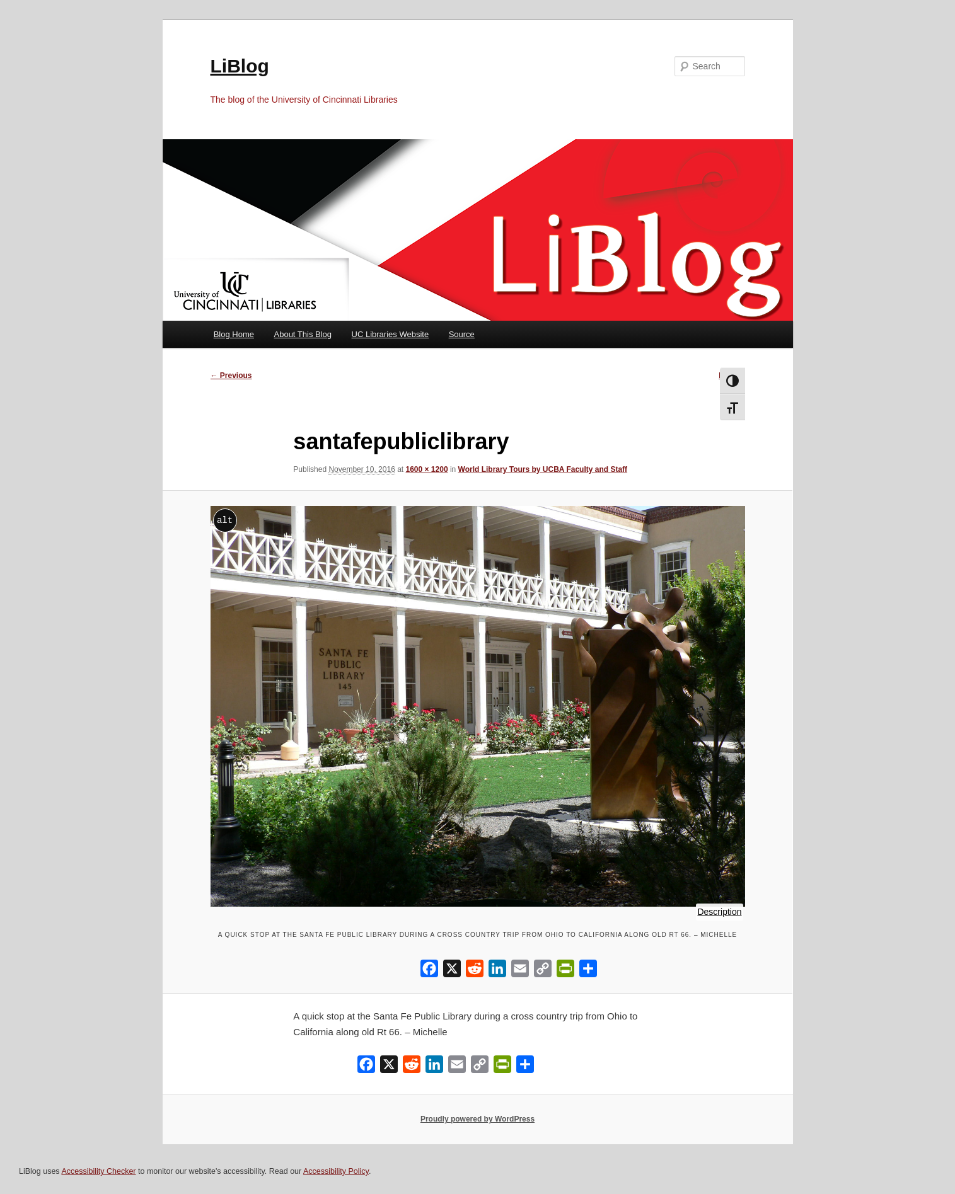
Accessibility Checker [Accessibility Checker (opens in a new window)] (98, 1171)
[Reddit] (474, 971)
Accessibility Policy (336, 1171)
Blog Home (234, 334)
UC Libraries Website (390, 334)
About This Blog (303, 334)
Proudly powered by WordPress (477, 1119)
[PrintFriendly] (565, 971)
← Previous (231, 375)
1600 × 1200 (427, 469)
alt (225, 520)
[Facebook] (429, 971)
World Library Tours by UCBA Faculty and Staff (542, 469)
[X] (452, 971)
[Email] (520, 971)
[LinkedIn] (497, 971)
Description (720, 912)
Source (462, 334)
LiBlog (240, 65)
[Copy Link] (542, 971)
